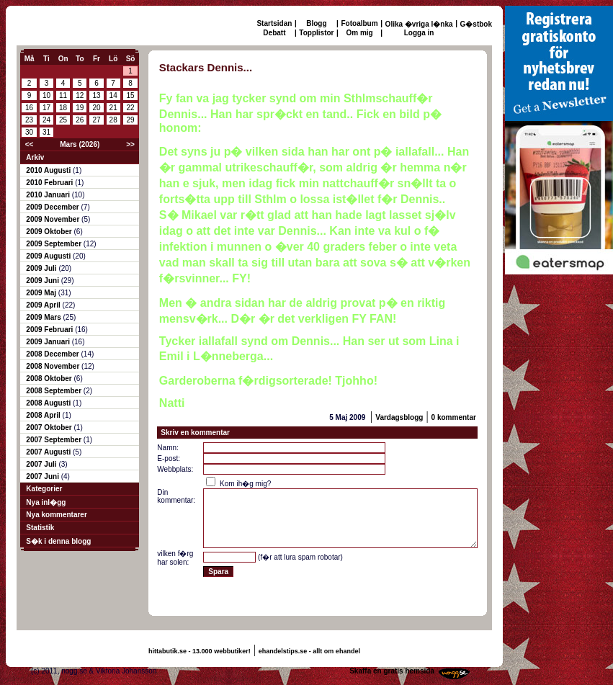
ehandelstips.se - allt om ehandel (309, 651)
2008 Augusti (49, 403)
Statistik (40, 528)
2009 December (53, 207)
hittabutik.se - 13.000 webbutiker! (199, 651)
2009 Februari (50, 329)
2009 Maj (42, 293)
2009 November (53, 219)
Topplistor (316, 33)
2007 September (55, 440)
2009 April (44, 305)
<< (29, 144)
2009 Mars (44, 317)
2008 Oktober (49, 378)
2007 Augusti (49, 452)
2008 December (53, 354)
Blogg (316, 23)
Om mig (359, 33)
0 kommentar (453, 417)
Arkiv (35, 157)
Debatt (274, 33)
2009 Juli (42, 268)
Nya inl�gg (46, 502)
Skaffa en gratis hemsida (391, 671)
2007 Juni (43, 476)
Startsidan (274, 23)
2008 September (55, 391)
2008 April (44, 415)
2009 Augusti (49, 256)
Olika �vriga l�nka (419, 24)
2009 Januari (48, 342)
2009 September (55, 244)
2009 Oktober (49, 232)
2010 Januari (48, 195)
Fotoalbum (359, 23)
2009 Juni (43, 281)
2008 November (53, 366)
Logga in (419, 33)
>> (130, 144)
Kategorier (44, 489)
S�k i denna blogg (58, 541)
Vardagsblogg (399, 417)
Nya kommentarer (56, 515)
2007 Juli (42, 464)
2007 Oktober (49, 427)
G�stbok (476, 24)
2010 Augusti (49, 170)
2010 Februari (50, 183)
